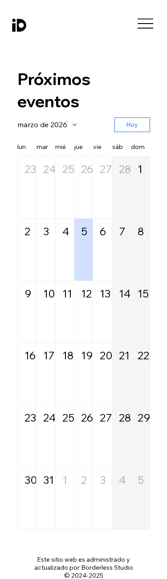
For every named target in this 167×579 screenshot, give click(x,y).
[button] (27, 187)
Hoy (132, 125)
